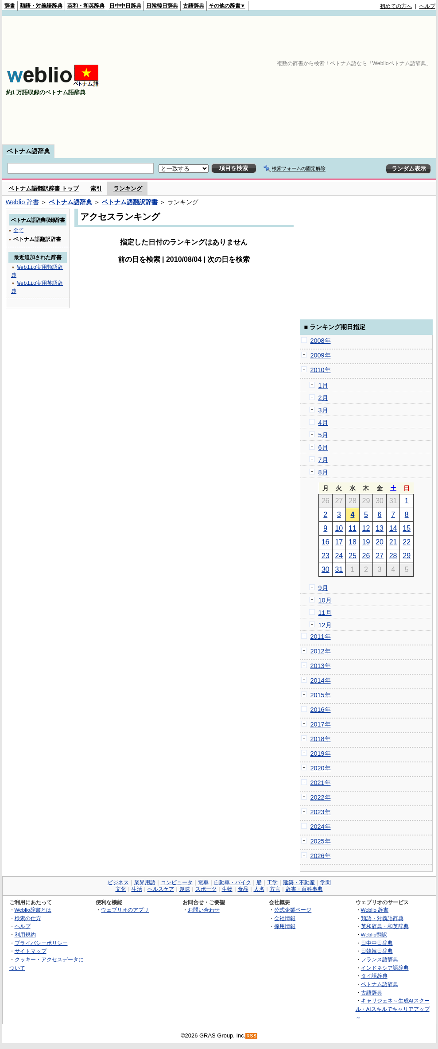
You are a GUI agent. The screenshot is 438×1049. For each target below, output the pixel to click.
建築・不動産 (299, 882)
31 (339, 569)
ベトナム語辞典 (28, 151)
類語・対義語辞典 (41, 5)
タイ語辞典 (374, 976)
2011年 (320, 636)
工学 (272, 882)
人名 (259, 889)
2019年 (320, 753)
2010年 (320, 369)
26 (366, 555)
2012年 (320, 651)
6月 (323, 447)
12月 (325, 625)
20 (380, 542)
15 (407, 528)
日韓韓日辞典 (162, 5)
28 (393, 555)
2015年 (320, 695)
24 (339, 555)
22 (407, 542)
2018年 (320, 738)
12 (366, 528)
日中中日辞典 (125, 5)
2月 (323, 397)
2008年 (320, 340)
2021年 (320, 782)
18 (353, 542)
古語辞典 (193, 5)
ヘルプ (427, 6)
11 (353, 528)
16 (325, 542)
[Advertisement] (343, 80)
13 (380, 528)
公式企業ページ (292, 910)
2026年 (320, 855)
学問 (325, 882)
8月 (323, 472)
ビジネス (118, 882)
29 (407, 555)
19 (366, 542)
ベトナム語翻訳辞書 (130, 202)
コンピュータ (177, 882)
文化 (121, 889)
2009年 (320, 355)
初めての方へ (396, 6)
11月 (325, 612)
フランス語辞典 (379, 959)
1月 (323, 385)
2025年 (320, 841)
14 (393, 528)
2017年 (320, 724)
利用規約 (25, 934)
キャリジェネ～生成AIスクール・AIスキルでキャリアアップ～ (393, 1009)
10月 (325, 600)
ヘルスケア (160, 889)
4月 (323, 422)
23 (325, 555)
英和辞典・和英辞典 (385, 926)
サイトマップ (31, 951)
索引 (96, 188)
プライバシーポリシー (41, 943)
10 (339, 528)
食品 (243, 889)
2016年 (320, 709)
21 (393, 542)
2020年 (320, 768)
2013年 (320, 665)
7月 (323, 459)
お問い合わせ (204, 910)
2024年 (320, 826)
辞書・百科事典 (304, 889)
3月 (323, 410)
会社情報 (284, 918)
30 (325, 569)
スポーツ (206, 889)
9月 (323, 587)
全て (18, 230)
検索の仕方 (28, 918)
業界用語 (144, 882)
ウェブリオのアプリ (125, 910)
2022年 (320, 797)
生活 (137, 889)
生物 (227, 889)
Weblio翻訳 (374, 934)
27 (380, 555)
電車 (203, 882)
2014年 (320, 680)
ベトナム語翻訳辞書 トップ (43, 188)
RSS (251, 1035)
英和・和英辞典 (86, 5)
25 (353, 555)
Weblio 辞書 (22, 202)
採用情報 (284, 926)
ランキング (127, 188)
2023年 (320, 812)
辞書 (9, 5)
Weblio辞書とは (33, 910)
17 (339, 542)
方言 (275, 889)
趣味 (184, 889)
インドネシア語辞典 (385, 968)
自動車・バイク (232, 882)
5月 (323, 435)
